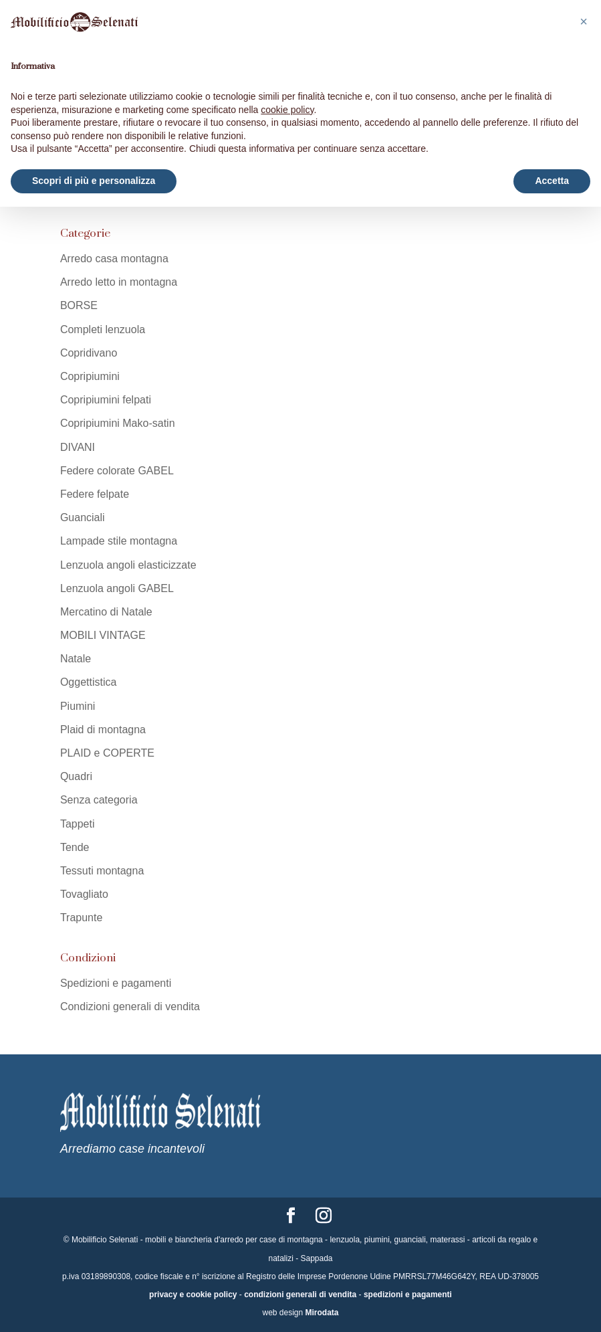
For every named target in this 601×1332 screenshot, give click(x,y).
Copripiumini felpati (105, 399)
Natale (75, 658)
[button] (583, 21)
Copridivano (88, 353)
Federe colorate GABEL (117, 470)
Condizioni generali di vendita (130, 1006)
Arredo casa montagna (114, 258)
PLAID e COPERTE (107, 753)
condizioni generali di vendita (300, 1294)
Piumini (77, 706)
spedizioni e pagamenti (408, 1294)
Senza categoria (99, 799)
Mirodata (322, 1312)
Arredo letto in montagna (118, 282)
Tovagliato (84, 894)
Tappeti (77, 824)
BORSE (79, 305)
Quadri (76, 776)
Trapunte (81, 917)
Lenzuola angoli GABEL (117, 588)
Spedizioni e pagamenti (115, 983)
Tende (75, 847)
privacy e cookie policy (193, 1294)
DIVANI (77, 447)
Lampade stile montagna (118, 541)
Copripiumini (90, 376)
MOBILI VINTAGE (103, 635)
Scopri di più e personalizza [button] (93, 180)
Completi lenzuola (102, 329)
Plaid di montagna (103, 729)
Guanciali (82, 517)
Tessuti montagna (102, 870)
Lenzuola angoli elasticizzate (128, 565)
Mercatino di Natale (106, 611)
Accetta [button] (552, 180)
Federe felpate (94, 494)
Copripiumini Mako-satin (117, 423)
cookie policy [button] (287, 109)
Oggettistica (88, 682)
